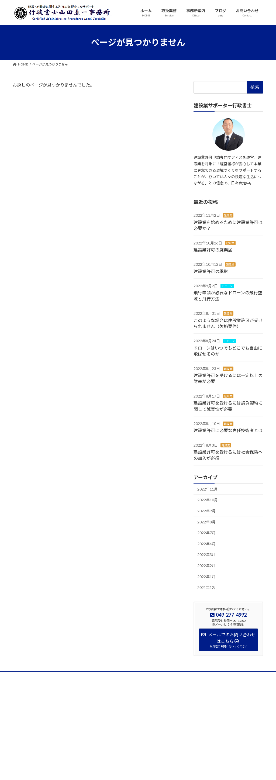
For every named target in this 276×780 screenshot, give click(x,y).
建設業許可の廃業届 (213, 249)
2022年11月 (207, 488)
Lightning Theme (137, 771)
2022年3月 (206, 554)
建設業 (228, 215)
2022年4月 (206, 543)
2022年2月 (206, 565)
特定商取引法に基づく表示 (80, 676)
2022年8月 (206, 521)
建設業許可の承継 (211, 271)
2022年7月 (206, 532)
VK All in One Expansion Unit (172, 771)
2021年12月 (207, 587)
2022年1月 (206, 576)
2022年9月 (206, 511)
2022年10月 (207, 500)
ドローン (227, 286)
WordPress (109, 771)
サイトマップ (119, 676)
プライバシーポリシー (34, 676)
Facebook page (224, 714)
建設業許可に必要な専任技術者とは (228, 430)
